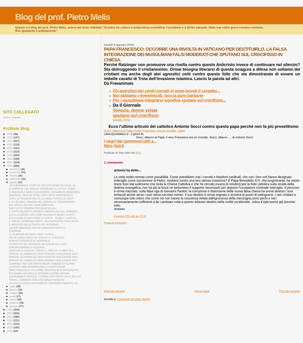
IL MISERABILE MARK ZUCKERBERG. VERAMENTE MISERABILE (45, 192)
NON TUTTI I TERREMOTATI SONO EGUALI (33, 208)
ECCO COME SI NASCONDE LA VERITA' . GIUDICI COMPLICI (42, 218)
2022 (10, 144)
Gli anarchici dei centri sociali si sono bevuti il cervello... (166, 91)
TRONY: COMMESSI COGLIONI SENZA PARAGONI (36, 280)
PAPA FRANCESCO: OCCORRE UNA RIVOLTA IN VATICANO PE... (44, 270)
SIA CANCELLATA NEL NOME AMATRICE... (32, 205)
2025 (10, 133)
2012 (10, 320)
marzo (13, 299)
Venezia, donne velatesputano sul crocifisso (136, 113)
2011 (10, 323)
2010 (10, 327)
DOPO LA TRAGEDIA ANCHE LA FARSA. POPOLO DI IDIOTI (41, 198)
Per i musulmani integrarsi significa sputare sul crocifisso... (169, 100)
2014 (10, 313)
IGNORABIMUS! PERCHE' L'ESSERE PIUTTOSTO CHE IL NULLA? (45, 276)
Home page (201, 291)
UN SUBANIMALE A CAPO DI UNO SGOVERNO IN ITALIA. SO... (43, 185)
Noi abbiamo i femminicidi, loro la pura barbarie (158, 95)
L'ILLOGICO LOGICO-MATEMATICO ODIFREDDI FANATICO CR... (44, 283)
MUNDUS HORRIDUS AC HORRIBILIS (29, 240)
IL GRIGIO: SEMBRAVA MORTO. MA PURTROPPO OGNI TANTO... (44, 221)
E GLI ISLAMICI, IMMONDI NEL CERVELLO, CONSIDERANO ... (43, 202)
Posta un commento (115, 222)
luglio (13, 286)
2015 (10, 309)
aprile (13, 296)
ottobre (14, 175)
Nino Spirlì (114, 146)
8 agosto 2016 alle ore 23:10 (130, 216)
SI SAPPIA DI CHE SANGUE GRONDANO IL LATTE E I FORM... (43, 188)
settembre (16, 179)
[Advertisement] (202, 255)
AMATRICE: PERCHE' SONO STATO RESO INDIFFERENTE (41, 195)
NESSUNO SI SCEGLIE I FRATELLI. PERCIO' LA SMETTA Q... (42, 250)
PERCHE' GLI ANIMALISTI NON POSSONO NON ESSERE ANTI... (44, 254)
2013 (10, 316)
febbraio (14, 302)
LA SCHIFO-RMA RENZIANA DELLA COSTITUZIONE (37, 266)
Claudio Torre (121, 119)
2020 (10, 151)
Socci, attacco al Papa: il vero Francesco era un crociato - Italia (144, 130)
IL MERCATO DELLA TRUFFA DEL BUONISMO (34, 224)
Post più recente (114, 291)
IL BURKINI (15, 231)
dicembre (15, 169)
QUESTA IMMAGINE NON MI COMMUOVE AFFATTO (37, 228)
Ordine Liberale (12, 117)
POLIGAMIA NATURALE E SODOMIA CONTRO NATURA (39, 273)
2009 (10, 330)
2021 (10, 147)
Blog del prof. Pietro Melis (62, 17)
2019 (10, 155)
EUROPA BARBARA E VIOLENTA (27, 247)
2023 (10, 140)
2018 (10, 158)
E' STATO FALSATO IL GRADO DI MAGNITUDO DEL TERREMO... (44, 211)
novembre (16, 172)
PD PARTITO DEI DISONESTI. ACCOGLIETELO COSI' (38, 244)
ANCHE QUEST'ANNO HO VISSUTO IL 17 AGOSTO (36, 237)
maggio (14, 293)
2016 (10, 165)
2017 (10, 162)
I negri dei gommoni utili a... (130, 141)
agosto (14, 182)
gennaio (14, 306)
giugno (14, 289)
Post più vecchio (289, 291)
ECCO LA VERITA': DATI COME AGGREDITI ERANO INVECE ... (43, 214)
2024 (10, 137)
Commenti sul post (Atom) (133, 299)
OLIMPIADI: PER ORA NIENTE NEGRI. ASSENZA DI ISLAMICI (42, 263)
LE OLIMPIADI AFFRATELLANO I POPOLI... (32, 234)
